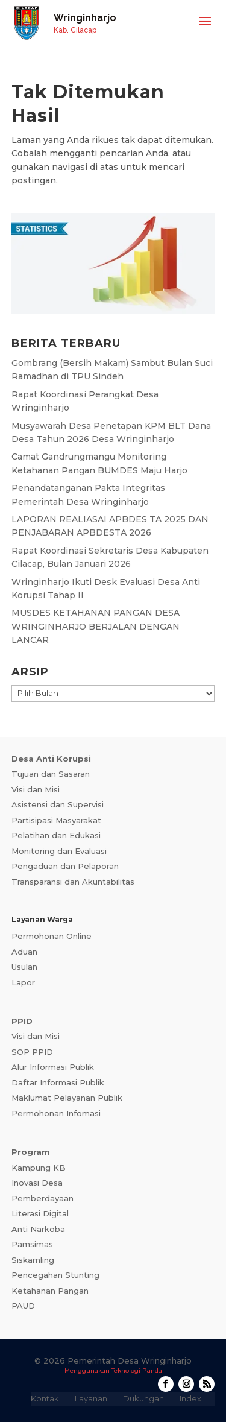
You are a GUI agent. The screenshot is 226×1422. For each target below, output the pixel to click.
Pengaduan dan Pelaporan (65, 866)
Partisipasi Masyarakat (56, 820)
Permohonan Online (51, 936)
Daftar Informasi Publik (57, 1082)
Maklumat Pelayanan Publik (66, 1097)
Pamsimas (32, 1244)
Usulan (24, 967)
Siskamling (32, 1260)
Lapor (23, 982)
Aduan (24, 951)
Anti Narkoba (38, 1229)
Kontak (45, 1398)
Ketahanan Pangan (50, 1290)
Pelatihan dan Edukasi (56, 835)
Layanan (91, 1398)
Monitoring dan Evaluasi (59, 851)
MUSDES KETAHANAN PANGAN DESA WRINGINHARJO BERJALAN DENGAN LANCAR (95, 626)
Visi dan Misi (35, 789)
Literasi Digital (40, 1213)
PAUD (23, 1305)
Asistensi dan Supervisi (57, 804)
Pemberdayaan (42, 1198)
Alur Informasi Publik (52, 1067)
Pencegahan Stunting (55, 1275)
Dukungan (143, 1398)
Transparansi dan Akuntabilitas (72, 881)
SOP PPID (32, 1052)
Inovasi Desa (37, 1182)
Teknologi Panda (136, 1370)
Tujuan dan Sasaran (50, 774)
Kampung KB (38, 1167)
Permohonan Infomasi (56, 1113)
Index (190, 1398)
